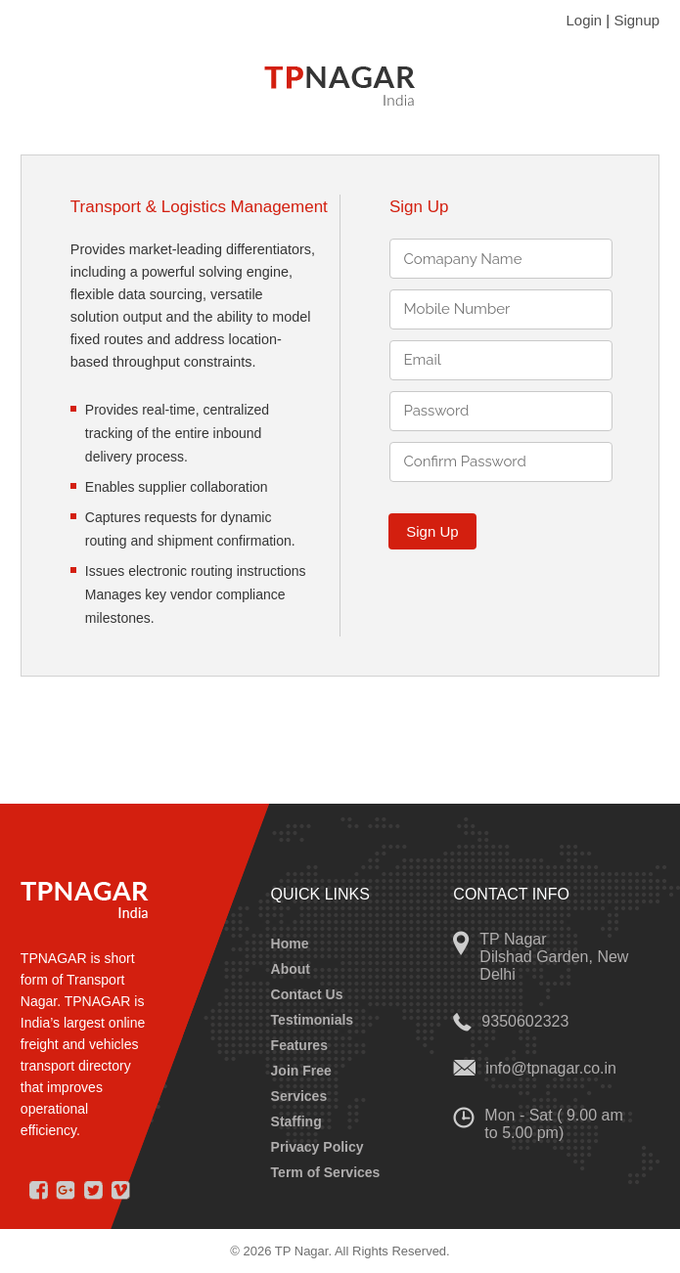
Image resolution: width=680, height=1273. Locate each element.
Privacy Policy (317, 1147)
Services (299, 1096)
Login (584, 20)
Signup (636, 20)
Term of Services (326, 1172)
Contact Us (307, 994)
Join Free (301, 1070)
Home (290, 943)
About (290, 969)
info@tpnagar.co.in (550, 1068)
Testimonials (312, 1020)
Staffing (296, 1121)
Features (299, 1045)
